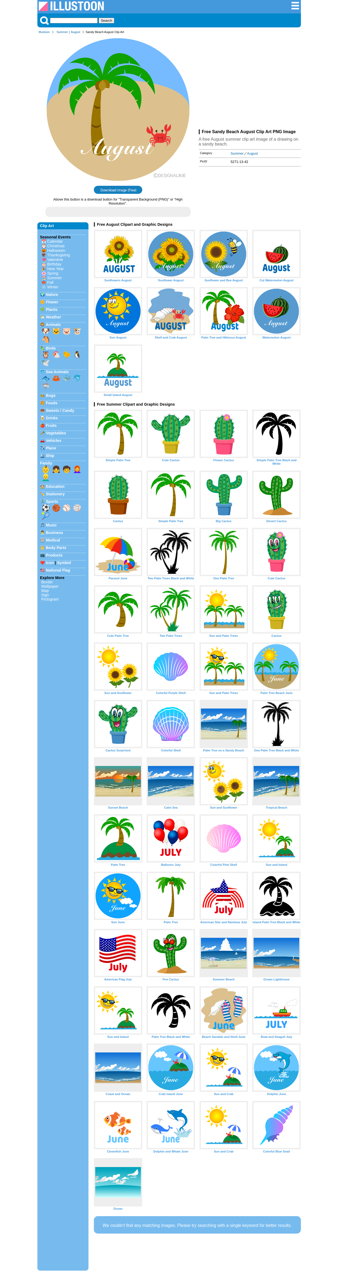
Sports (52, 501)
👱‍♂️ (45, 477)
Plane (51, 448)
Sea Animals (57, 372)
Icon (50, 563)
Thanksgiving (58, 255)
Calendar (55, 241)
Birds (51, 348)
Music (51, 525)
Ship (50, 455)
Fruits (51, 425)
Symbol (64, 563)
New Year (55, 269)
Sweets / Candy (60, 410)
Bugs (51, 395)
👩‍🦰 (77, 469)
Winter (53, 287)
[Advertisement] (250, 82)
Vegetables (56, 433)
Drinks (52, 418)
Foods (52, 403)
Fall (50, 282)
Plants (52, 309)
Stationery (55, 494)
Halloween (56, 250)
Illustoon (44, 32)
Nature (52, 294)
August (75, 32)
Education (55, 486)
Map (45, 590)
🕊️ (45, 362)
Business (54, 532)
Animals (53, 324)
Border (47, 582)
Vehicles (54, 440)
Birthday (54, 264)
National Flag (58, 570)
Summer (62, 32)
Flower (52, 302)
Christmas (56, 246)
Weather (53, 317)
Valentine (55, 259)
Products (54, 555)
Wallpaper (50, 586)
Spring (53, 273)
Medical (53, 540)
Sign (45, 595)
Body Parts (56, 548)
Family (46, 463)
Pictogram (50, 599)
